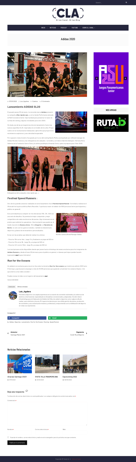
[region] (111, 78)
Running (46, 322)
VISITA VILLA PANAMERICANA (46, 376)
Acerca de (11, 286)
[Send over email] (67, 318)
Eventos (35, 101)
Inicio (43, 28)
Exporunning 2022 (70, 376)
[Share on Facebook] (26, 318)
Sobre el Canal (88, 28)
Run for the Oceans (37, 322)
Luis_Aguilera (24, 101)
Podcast (64, 28)
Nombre (10, 429)
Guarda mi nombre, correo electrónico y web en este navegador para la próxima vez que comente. (43, 437)
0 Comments (45, 101)
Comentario (11, 400)
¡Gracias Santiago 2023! (17, 376)
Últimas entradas (22, 286)
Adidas (11, 322)
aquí (46, 276)
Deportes (18, 322)
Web (64, 429)
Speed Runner (54, 322)
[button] (111, 78)
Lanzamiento (25, 322)
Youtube (75, 28)
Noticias (53, 28)
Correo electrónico (41, 429)
